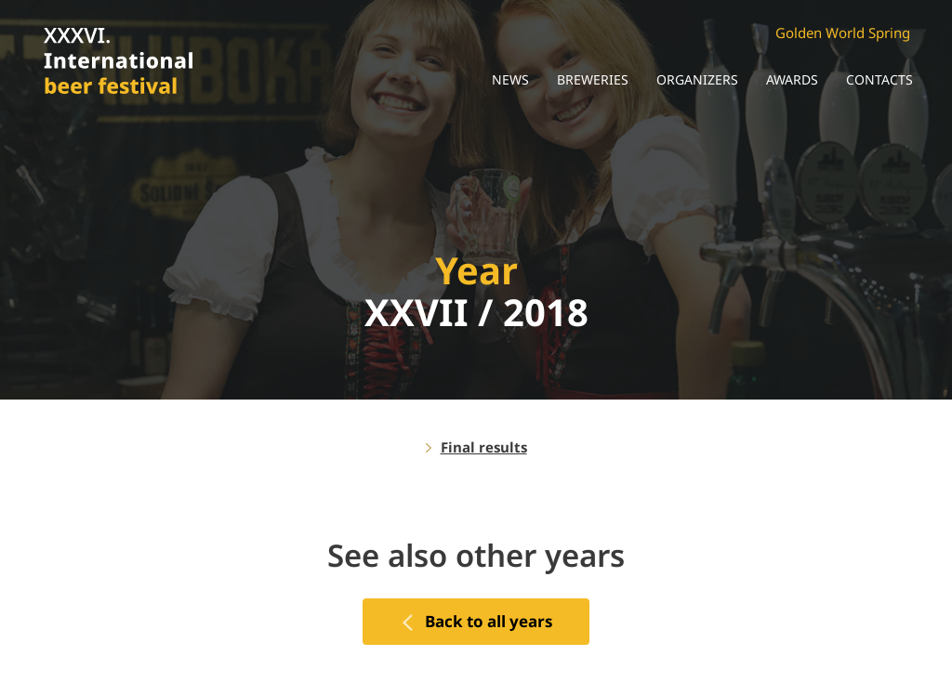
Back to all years (488, 621)
